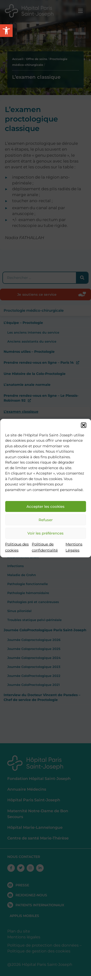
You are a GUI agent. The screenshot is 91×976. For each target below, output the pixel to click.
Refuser (46, 520)
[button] (83, 425)
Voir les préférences (45, 533)
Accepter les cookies (45, 506)
